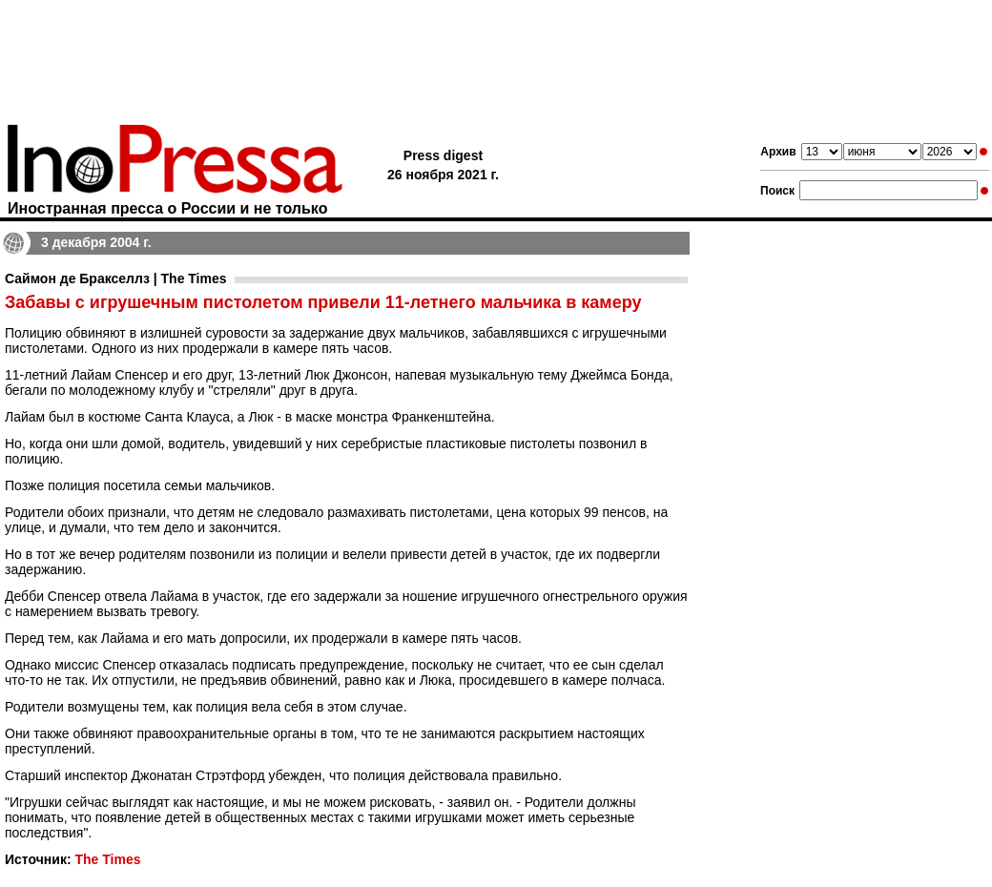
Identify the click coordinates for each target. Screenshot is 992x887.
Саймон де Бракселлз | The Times (116, 278)
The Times (107, 859)
